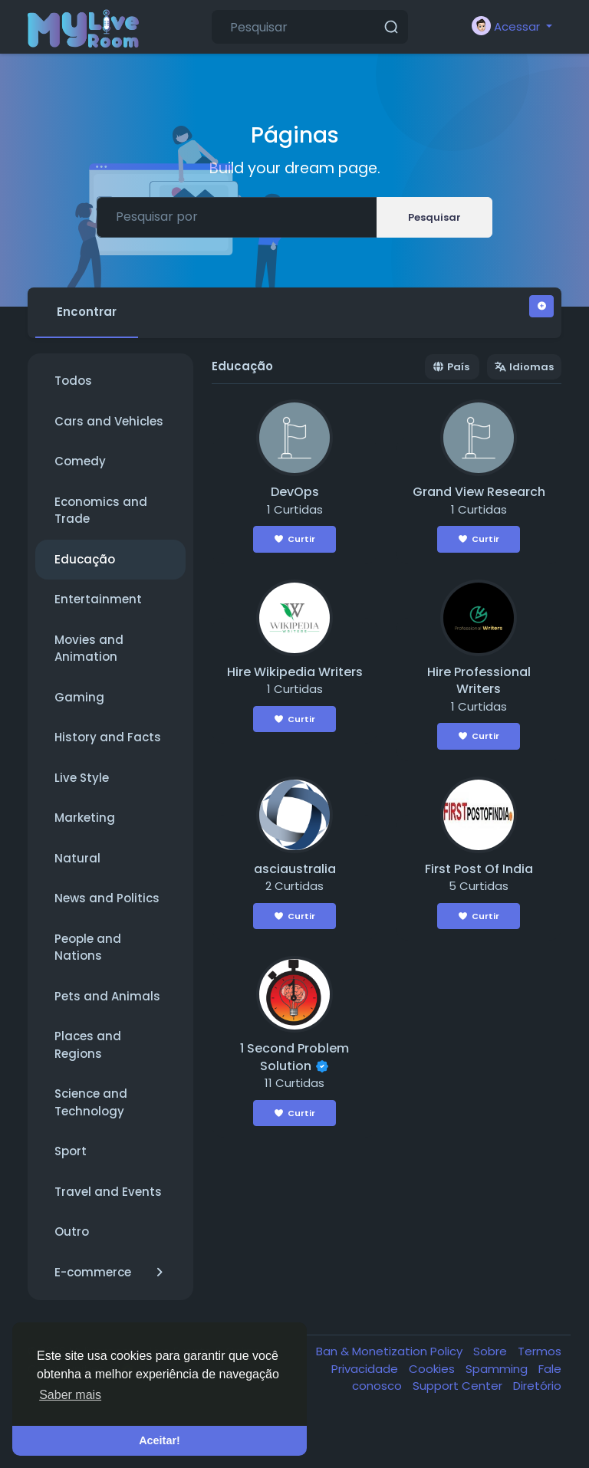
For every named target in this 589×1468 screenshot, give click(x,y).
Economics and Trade (100, 510)
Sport (70, 1151)
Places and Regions (87, 1045)
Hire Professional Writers (479, 680)
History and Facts (107, 737)
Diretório (537, 1386)
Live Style (81, 778)
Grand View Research (479, 492)
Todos (73, 381)
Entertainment (98, 599)
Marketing (84, 818)
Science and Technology (90, 1102)
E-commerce (110, 1273)
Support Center (459, 1386)
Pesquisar (434, 217)
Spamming (498, 1369)
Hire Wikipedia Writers (295, 672)
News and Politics (107, 898)
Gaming (79, 697)
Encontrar (87, 312)
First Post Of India (479, 869)
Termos (539, 1351)
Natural (77, 858)
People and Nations (87, 947)
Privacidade (366, 1369)
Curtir (295, 539)
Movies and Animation (88, 648)
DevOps (295, 492)
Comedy (80, 461)
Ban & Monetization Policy (391, 1351)
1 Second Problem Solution (294, 1057)
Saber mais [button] (70, 1394)
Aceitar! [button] (159, 1440)
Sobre (491, 1351)
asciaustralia (295, 869)
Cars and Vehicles (108, 421)
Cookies (433, 1369)
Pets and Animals (107, 996)
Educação (84, 559)
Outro (71, 1231)
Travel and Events (108, 1192)
